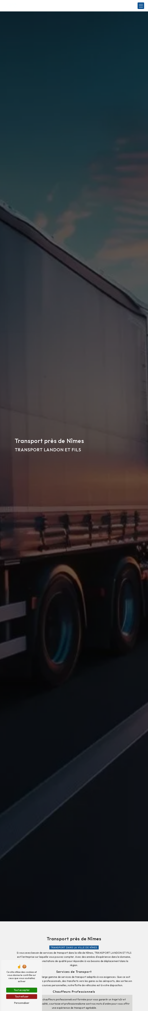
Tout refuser (21, 996)
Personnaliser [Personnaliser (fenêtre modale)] (21, 1002)
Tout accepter (22, 990)
